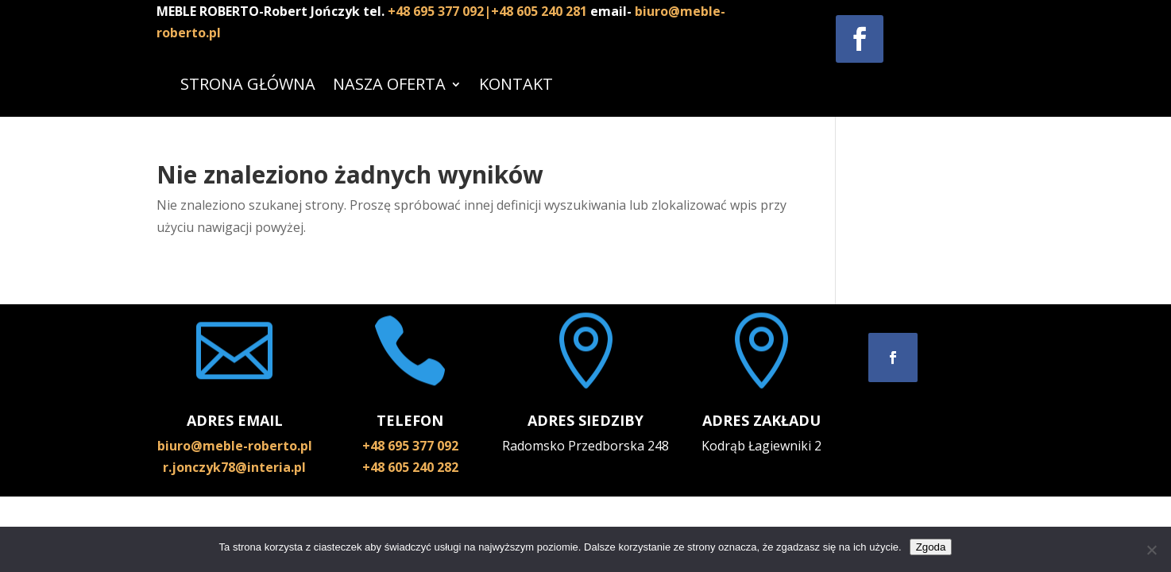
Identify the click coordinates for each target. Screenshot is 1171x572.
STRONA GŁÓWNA (247, 84)
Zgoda (931, 547)
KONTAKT (516, 84)
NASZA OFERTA (389, 84)
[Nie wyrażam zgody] (1151, 550)
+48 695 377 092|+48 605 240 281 (489, 11)
